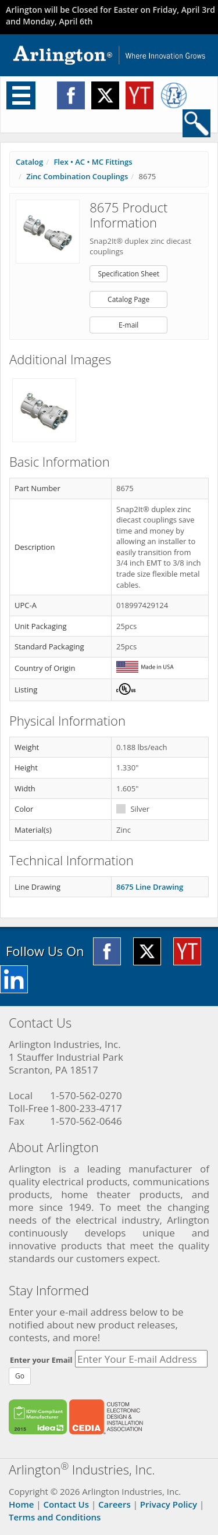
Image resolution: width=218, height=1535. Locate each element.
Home (21, 1504)
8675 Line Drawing (149, 887)
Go (19, 1376)
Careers (114, 1504)
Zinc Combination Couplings (77, 176)
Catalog (29, 162)
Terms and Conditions (55, 1517)
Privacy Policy (168, 1504)
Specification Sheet (128, 274)
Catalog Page (128, 299)
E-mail (128, 325)
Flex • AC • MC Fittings (92, 162)
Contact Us (66, 1504)
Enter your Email (41, 1360)
